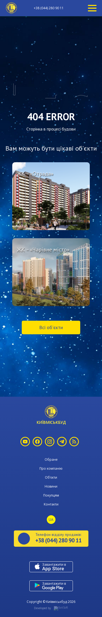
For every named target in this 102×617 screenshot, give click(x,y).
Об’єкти (51, 477)
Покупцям (51, 495)
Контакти (51, 504)
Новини (51, 486)
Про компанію (51, 468)
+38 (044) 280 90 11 (49, 8)
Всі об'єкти (51, 327)
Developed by (51, 608)
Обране (51, 459)
